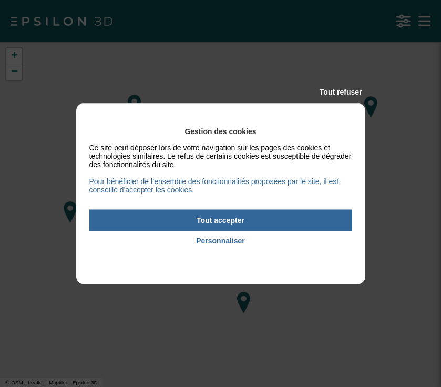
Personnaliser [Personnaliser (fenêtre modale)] (220, 241)
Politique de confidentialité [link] (220, 255)
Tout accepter (220, 220)
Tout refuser (341, 92)
